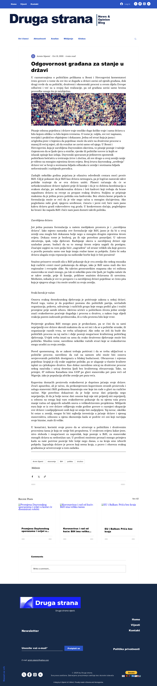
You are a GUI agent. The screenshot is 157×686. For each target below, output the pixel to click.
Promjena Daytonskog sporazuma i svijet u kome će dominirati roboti (35, 529)
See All (135, 499)
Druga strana (50, 18)
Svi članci (23, 39)
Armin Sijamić (38, 461)
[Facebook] (140, 3)
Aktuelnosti (40, 39)
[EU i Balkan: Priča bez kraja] (120, 514)
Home (136, 619)
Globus (82, 39)
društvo (80, 461)
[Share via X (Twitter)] (38, 476)
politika (70, 461)
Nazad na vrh (4, 674)
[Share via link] (45, 476)
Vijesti (135, 625)
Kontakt (134, 630)
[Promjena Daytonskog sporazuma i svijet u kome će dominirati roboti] (36, 514)
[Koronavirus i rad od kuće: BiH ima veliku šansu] (78, 514)
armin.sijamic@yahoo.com (38, 660)
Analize (55, 39)
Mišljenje (68, 39)
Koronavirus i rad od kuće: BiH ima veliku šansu (76, 530)
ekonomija (52, 461)
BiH (61, 461)
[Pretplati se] (73, 648)
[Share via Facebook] (32, 476)
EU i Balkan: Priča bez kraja (118, 530)
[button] (135, 39)
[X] (135, 3)
